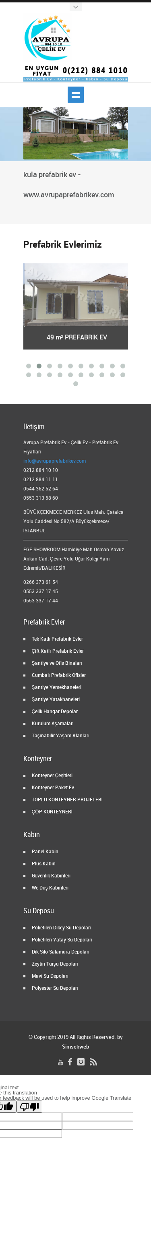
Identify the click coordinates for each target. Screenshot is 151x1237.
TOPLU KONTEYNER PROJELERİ (67, 800)
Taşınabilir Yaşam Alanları (60, 735)
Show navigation (76, 95)
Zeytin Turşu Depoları (54, 964)
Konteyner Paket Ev (52, 787)
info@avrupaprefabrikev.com (54, 461)
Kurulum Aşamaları (52, 723)
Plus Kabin (43, 864)
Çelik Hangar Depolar (54, 711)
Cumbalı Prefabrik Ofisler (58, 675)
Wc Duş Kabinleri (49, 888)
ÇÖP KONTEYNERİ (51, 812)
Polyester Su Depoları (54, 988)
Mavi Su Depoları (49, 976)
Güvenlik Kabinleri (51, 876)
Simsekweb (75, 1047)
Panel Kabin (44, 851)
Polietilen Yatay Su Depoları (61, 940)
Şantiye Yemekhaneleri (56, 687)
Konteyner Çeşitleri (52, 775)
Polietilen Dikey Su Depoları (61, 928)
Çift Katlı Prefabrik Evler (57, 651)
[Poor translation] (29, 1106)
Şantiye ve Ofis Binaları (56, 663)
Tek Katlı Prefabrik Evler (57, 639)
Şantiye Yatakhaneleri (55, 699)
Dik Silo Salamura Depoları (60, 952)
